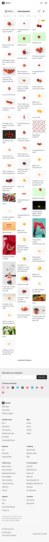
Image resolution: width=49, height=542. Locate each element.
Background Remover (9, 473)
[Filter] (44, 11)
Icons (3, 423)
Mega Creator (6, 466)
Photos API (30, 473)
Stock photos (6, 430)
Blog (28, 456)
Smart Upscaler (7, 469)
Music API (30, 476)
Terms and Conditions (9, 535)
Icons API (29, 466)
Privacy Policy (14, 518)
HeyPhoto (5, 487)
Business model (32, 453)
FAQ (3, 503)
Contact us (5, 510)
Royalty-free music (8, 433)
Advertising (5, 410)
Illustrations (6, 426)
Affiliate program (7, 413)
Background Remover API (35, 483)
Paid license (30, 503)
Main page (5, 406)
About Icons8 (31, 450)
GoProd (29, 430)
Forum (4, 500)
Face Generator (7, 480)
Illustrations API (32, 469)
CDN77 (45, 534)
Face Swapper (6, 476)
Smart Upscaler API (33, 480)
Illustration (5, 453)
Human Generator (8, 483)
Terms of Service (10, 520)
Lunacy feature (7, 456)
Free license (30, 500)
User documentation (8, 507)
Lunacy (29, 423)
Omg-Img (29, 487)
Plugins (29, 433)
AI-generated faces (8, 440)
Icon (3, 450)
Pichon (29, 426)
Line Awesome (31, 490)
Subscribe (41, 377)
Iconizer (4, 490)
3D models (5, 436)
